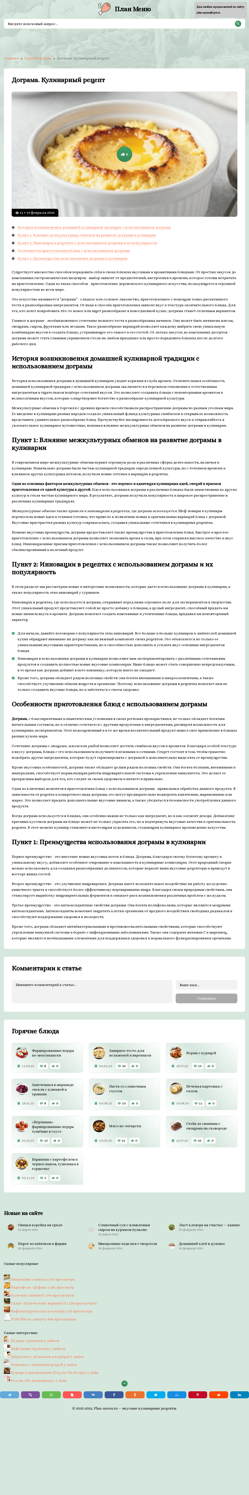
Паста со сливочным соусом (127, 1087)
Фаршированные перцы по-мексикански (53, 1052)
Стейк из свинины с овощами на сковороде (206, 1125)
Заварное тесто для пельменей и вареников (130, 1052)
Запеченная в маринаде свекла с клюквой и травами (53, 1088)
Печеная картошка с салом (204, 1087)
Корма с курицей (201, 1052)
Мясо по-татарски (125, 1125)
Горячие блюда (37, 58)
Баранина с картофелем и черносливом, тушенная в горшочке (55, 1163)
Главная (11, 58)
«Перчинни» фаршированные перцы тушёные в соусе (53, 1126)
